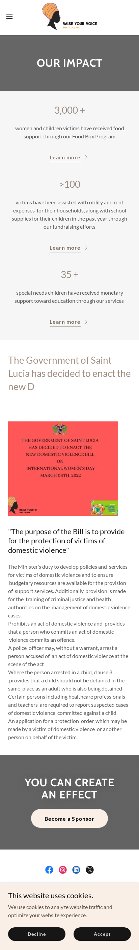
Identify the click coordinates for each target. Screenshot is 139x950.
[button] (13, 16)
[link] (69, 16)
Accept (102, 934)
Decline (37, 934)
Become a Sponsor (69, 818)
